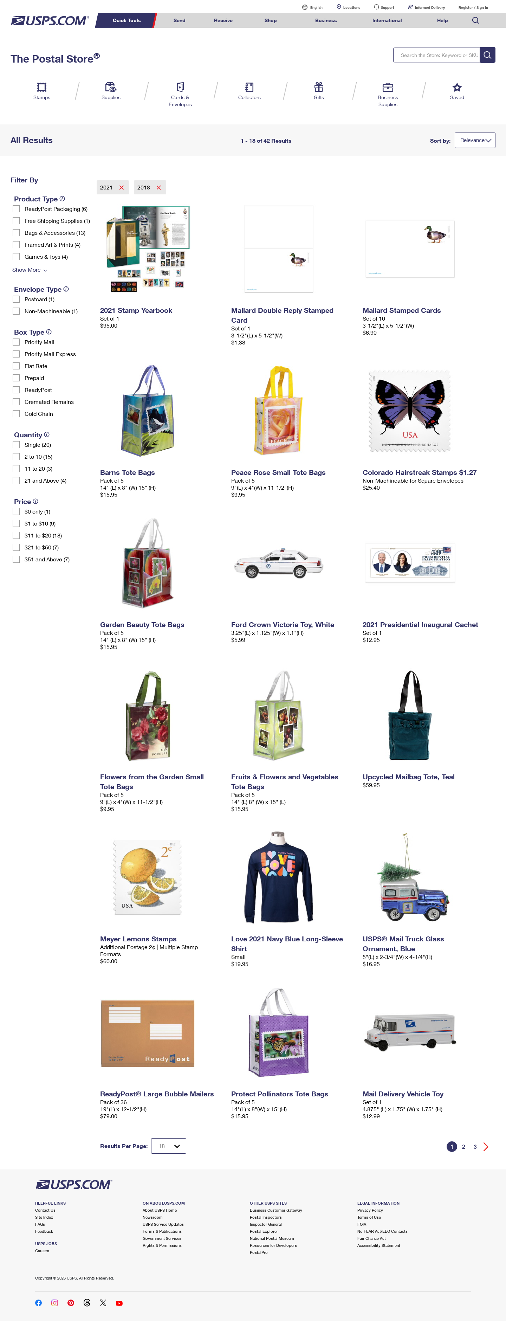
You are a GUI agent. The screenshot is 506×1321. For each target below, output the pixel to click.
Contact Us (45, 1210)
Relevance (472, 140)
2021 (107, 187)
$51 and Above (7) (47, 559)
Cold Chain (39, 413)
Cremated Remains (49, 401)
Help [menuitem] (442, 20)
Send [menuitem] (180, 20)
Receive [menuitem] (223, 20)
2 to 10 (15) (38, 456)
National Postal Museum (272, 1238)
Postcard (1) (39, 299)
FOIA (361, 1224)
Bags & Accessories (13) (55, 232)
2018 (144, 187)
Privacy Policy (370, 1210)
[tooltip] (62, 198)
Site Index (44, 1217)
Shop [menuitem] (271, 20)
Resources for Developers (273, 1245)
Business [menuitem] (326, 20)
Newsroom (153, 1217)
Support (387, 7)
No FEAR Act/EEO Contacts (382, 1231)
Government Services (162, 1238)
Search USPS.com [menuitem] (476, 20)
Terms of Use (369, 1217)
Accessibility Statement (378, 1245)
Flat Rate (36, 365)
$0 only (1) (37, 511)
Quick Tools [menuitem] (127, 20)
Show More (26, 269)
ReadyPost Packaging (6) (56, 208)
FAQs (40, 1224)
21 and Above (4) (45, 480)
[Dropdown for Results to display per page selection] (168, 1146)
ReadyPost (38, 389)
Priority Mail (39, 342)
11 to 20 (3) (38, 468)
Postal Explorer (264, 1231)
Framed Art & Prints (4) (52, 244)
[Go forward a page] (486, 1146)
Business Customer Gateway (276, 1210)
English (309, 7)
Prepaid (34, 377)
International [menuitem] (387, 20)
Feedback (44, 1231)
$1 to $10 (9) (40, 523)
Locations (351, 7)
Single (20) (38, 444)
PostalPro (259, 1252)
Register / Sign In (473, 7)
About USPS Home (160, 1210)
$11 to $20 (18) (43, 535)
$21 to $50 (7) (42, 547)
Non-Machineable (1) (51, 311)
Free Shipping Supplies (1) (57, 220)
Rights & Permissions (162, 1245)
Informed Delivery (430, 7)
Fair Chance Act (371, 1238)
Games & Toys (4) (46, 256)
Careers (42, 1250)
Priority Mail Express (50, 353)
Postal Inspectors (266, 1217)
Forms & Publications (162, 1231)
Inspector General (266, 1224)
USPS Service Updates (163, 1224)
